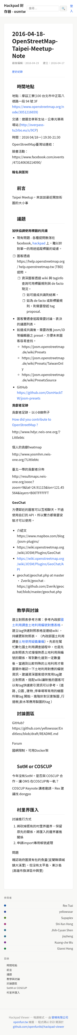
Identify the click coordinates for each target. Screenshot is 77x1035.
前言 (9, 970)
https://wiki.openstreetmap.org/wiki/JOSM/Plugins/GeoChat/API (40, 564)
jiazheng (67, 936)
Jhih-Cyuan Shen (62, 930)
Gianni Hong (65, 948)
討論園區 (12, 983)
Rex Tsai (68, 906)
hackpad (38, 243)
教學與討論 (13, 979)
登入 (71, 8)
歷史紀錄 (17, 71)
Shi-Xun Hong (64, 924)
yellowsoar (66, 912)
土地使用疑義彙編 (31, 641)
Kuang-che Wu (64, 942)
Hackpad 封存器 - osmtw (15, 8)
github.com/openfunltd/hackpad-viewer (38, 1027)
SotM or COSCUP (17, 988)
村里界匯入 (13, 992)
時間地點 (12, 965)
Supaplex (67, 918)
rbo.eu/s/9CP (27, 130)
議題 (9, 974)
